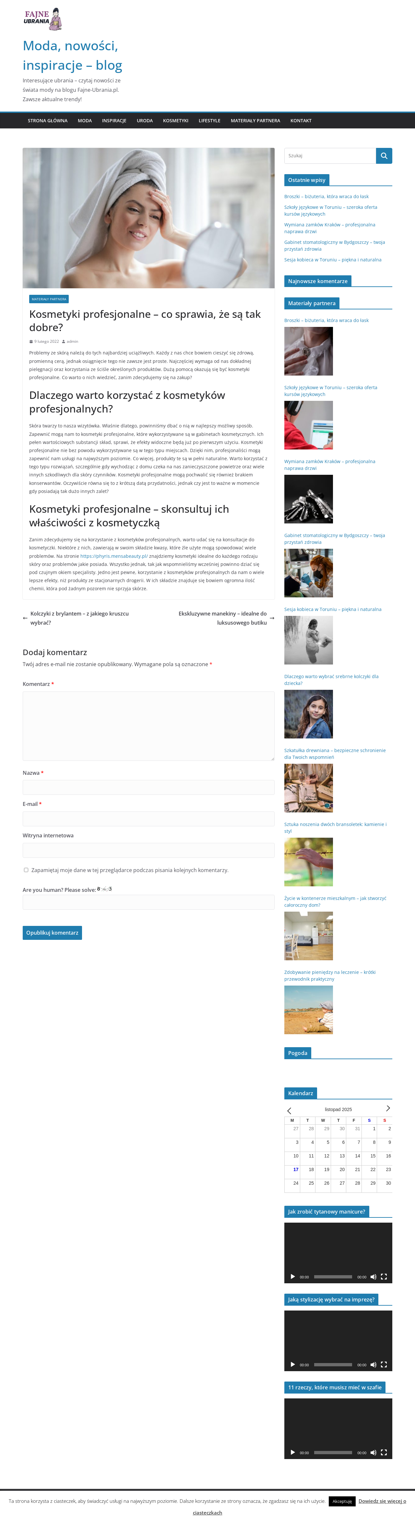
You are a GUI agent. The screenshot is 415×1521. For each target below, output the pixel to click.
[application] (338, 1253)
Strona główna (47, 120)
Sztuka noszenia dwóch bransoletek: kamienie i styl (335, 827)
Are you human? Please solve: (149, 898)
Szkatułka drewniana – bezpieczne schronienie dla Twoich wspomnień (335, 753)
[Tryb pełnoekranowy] (384, 1277)
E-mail (32, 804)
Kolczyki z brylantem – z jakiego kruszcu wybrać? (76, 618)
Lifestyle (209, 120)
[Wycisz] (373, 1277)
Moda (85, 120)
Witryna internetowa (48, 835)
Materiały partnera (255, 120)
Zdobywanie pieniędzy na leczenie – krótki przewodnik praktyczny (330, 975)
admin (72, 341)
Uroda (145, 120)
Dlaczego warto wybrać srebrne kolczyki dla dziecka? (331, 679)
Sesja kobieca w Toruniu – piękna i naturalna (333, 260)
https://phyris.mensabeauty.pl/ (114, 556)
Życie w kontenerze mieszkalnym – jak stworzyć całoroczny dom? (335, 901)
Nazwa (33, 772)
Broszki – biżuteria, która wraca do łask (326, 196)
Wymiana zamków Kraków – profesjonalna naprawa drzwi (329, 464)
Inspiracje (114, 120)
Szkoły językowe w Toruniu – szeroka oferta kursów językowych (330, 390)
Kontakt (301, 120)
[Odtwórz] (293, 1277)
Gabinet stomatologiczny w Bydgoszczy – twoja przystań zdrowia (334, 538)
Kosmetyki (175, 120)
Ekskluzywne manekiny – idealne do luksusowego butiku (227, 618)
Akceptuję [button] (342, 1501)
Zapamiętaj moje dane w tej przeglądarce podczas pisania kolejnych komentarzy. (130, 870)
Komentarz (38, 684)
